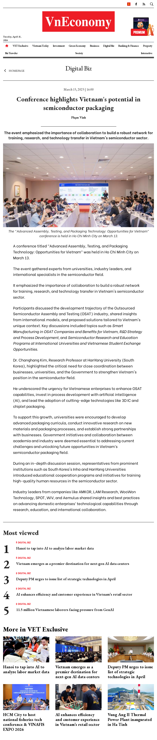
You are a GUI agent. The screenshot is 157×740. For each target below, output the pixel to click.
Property (147, 46)
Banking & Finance (128, 46)
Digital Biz (108, 46)
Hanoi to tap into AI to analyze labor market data (55, 548)
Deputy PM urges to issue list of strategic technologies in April (66, 579)
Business (94, 46)
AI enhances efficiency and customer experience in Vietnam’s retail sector (74, 594)
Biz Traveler (11, 53)
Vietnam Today (40, 46)
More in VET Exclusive (35, 629)
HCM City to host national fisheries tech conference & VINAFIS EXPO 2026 (23, 722)
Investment (59, 46)
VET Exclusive (20, 46)
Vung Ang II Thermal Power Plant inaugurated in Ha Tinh (130, 719)
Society (79, 53)
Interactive (146, 53)
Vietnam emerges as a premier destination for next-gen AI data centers (72, 563)
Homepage (14, 71)
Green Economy (77, 46)
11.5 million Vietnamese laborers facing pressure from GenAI (65, 609)
